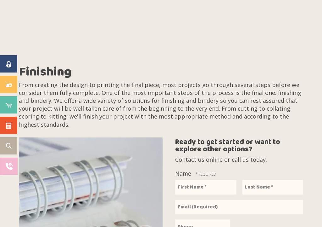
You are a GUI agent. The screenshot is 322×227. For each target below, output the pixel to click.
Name (184, 173)
